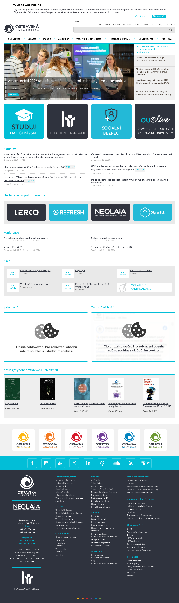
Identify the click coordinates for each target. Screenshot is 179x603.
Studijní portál (150, 25)
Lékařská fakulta (62, 492)
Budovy (58, 552)
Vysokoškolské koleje (64, 519)
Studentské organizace (100, 543)
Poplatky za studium (99, 534)
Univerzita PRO (148, 39)
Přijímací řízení (97, 486)
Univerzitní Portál (166, 25)
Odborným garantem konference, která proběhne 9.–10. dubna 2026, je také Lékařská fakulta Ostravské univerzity (63, 88)
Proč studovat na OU (100, 498)
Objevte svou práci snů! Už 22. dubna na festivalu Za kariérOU (34, 167)
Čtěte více (13, 94)
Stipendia (95, 531)
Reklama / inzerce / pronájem (139, 550)
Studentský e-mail (98, 519)
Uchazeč (34, 39)
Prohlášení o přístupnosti (137, 532)
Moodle (130, 25)
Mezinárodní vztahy (122, 39)
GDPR (129, 529)
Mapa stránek (104, 25)
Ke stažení (131, 573)
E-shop (130, 535)
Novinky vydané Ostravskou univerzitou (31, 370)
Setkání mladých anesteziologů (106, 238)
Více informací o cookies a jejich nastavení (98, 12)
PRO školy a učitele (135, 538)
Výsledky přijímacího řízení (102, 489)
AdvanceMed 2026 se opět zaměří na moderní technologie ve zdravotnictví (67, 81)
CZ (75, 22)
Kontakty (59, 555)
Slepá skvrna (11, 404)
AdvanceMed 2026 (13, 247)
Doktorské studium (99, 495)
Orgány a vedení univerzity (66, 537)
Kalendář (59, 546)
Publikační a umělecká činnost (139, 506)
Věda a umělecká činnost (91, 39)
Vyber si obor (96, 483)
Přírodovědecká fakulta (65, 495)
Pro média (166, 39)
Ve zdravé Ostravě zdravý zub (35, 284)
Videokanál (11, 307)
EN (78, 22)
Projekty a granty (134, 512)
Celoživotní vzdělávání (136, 544)
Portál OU (95, 516)
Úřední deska (60, 549)
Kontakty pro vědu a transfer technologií (143, 518)
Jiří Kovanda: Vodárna (141, 271)
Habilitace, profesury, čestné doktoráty (142, 489)
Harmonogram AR (99, 525)
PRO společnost (133, 541)
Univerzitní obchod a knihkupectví (69, 513)
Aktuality (10, 149)
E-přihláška (95, 480)
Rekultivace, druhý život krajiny (35, 271)
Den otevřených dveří (100, 501)
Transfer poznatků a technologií (140, 515)
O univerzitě (16, 39)
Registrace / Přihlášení (100, 558)
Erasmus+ (131, 483)
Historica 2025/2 (48, 404)
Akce (7, 260)
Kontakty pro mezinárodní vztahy (140, 493)
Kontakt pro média (135, 561)
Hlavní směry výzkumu (136, 503)
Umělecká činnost (134, 509)
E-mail (138, 25)
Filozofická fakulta (62, 489)
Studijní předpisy (98, 540)
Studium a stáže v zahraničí (102, 528)
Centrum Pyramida (63, 516)
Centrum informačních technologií (69, 522)
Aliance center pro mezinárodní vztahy (142, 487)
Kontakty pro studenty (100, 546)
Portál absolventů (98, 555)
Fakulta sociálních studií (65, 480)
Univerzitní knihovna (63, 510)
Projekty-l (80, 271)
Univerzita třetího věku (136, 547)
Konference (11, 232)
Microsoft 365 (118, 25)
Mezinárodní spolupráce (137, 481)
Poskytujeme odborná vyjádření (140, 567)
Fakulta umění (61, 486)
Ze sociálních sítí (102, 307)
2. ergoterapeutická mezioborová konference (26, 238)
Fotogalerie (60, 543)
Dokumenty (60, 540)
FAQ (93, 561)
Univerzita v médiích (135, 570)
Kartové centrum (62, 525)
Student (49, 39)
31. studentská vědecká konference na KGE (112, 247)
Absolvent (65, 39)
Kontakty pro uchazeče (100, 507)
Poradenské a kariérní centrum (68, 528)
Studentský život (97, 504)
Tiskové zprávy (133, 564)
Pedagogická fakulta (64, 483)
